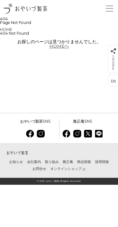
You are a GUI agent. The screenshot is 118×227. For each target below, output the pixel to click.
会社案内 (34, 162)
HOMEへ (59, 46)
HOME (6, 29)
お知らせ (16, 162)
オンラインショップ (65, 169)
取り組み (52, 162)
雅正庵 (68, 162)
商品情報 (84, 162)
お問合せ (39, 169)
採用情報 (102, 162)
